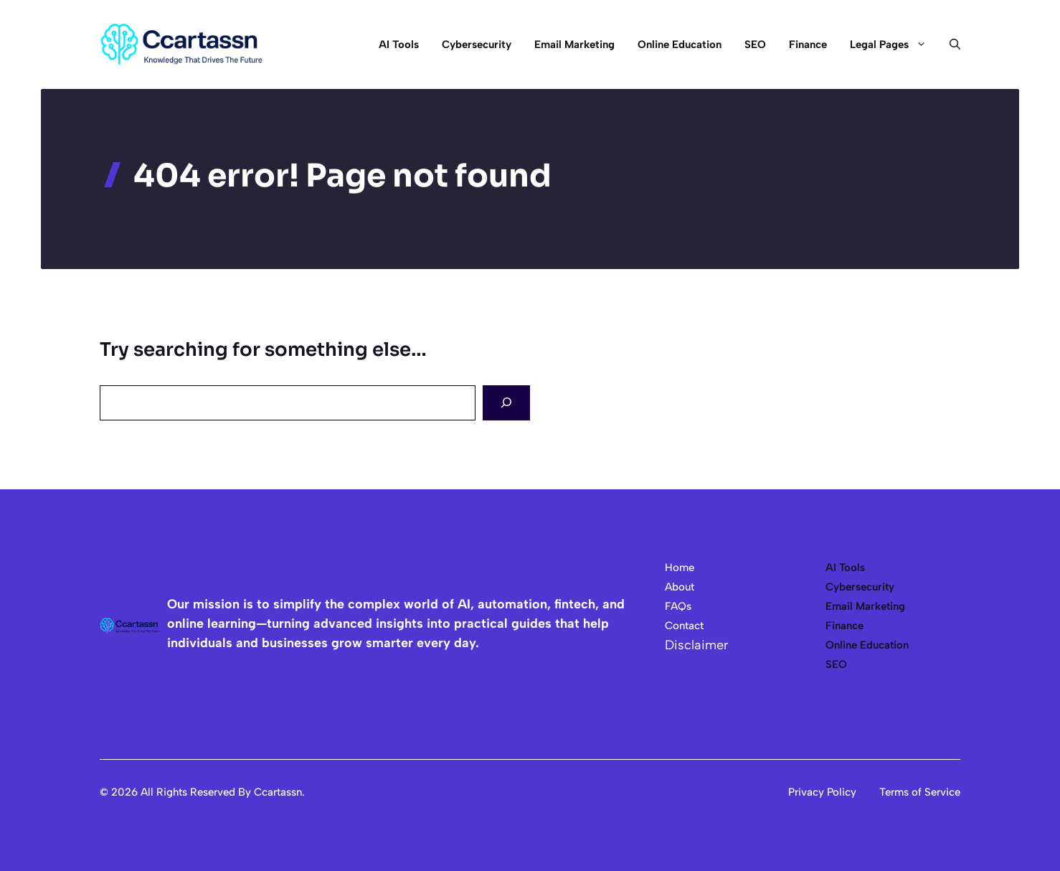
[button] (949, 44)
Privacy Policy (822, 792)
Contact (684, 625)
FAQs (678, 606)
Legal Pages (894, 44)
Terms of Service (919, 792)
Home (679, 567)
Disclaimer (696, 645)
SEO (755, 44)
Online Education (679, 44)
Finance (808, 44)
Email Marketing (574, 44)
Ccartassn (278, 792)
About (679, 586)
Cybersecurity (476, 44)
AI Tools (399, 44)
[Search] (506, 402)
